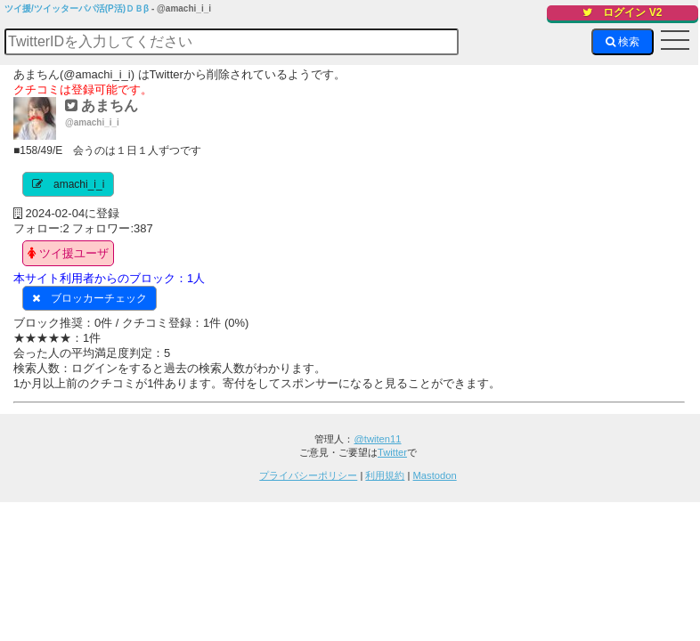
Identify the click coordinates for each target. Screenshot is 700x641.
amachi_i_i (78, 184)
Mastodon (435, 475)
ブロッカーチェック (99, 298)
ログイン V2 (622, 12)
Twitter (392, 452)
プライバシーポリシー (308, 475)
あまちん (101, 105)
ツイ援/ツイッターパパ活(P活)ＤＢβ (76, 8)
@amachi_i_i (92, 122)
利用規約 (384, 475)
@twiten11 (377, 439)
